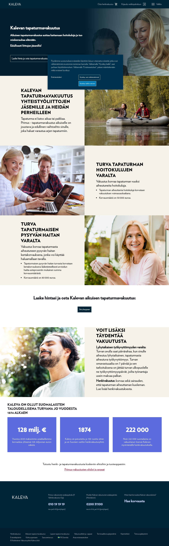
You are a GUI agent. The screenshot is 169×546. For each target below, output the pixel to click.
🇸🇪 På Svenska (63, 537)
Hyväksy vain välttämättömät (89, 77)
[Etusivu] (17, 4)
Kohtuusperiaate (31, 537)
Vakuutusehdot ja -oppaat (83, 534)
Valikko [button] (159, 4)
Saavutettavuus (47, 537)
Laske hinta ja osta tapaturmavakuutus (30, 58)
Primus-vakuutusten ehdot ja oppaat (84, 469)
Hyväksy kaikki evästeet (87, 83)
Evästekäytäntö (15, 537)
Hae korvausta (134, 501)
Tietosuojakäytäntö (141, 534)
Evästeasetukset (56, 77)
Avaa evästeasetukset (80, 537)
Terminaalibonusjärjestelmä (106, 534)
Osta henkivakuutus (105, 4)
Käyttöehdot (125, 534)
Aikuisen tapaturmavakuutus (35, 534)
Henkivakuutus (15, 534)
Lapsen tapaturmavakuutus (59, 534)
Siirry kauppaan (84, 309)
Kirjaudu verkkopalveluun (131, 4)
